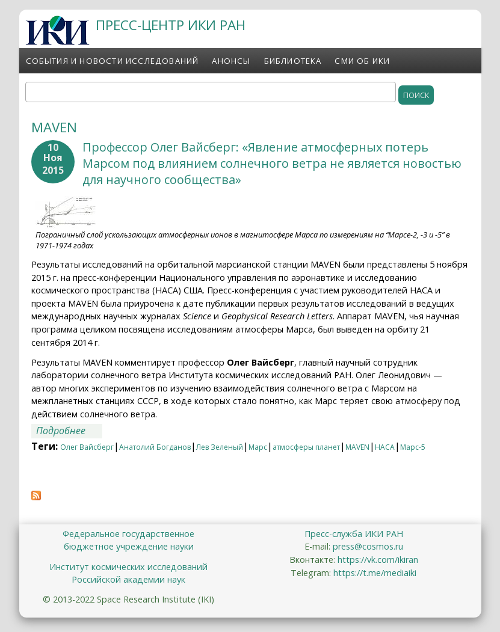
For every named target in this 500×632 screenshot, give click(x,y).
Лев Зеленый (219, 447)
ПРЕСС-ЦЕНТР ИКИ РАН (170, 25)
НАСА (385, 447)
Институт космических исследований (128, 566)
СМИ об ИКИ (362, 60)
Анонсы (231, 60)
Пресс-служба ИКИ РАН (353, 533)
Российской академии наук (128, 579)
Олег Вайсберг (87, 447)
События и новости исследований (112, 60)
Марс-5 (412, 447)
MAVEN (357, 447)
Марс (257, 447)
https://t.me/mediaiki (374, 572)
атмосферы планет (306, 447)
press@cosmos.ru (368, 546)
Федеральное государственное (128, 533)
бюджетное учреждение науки (129, 546)
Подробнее (69, 431)
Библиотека (293, 60)
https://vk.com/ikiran (378, 559)
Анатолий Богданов (155, 447)
